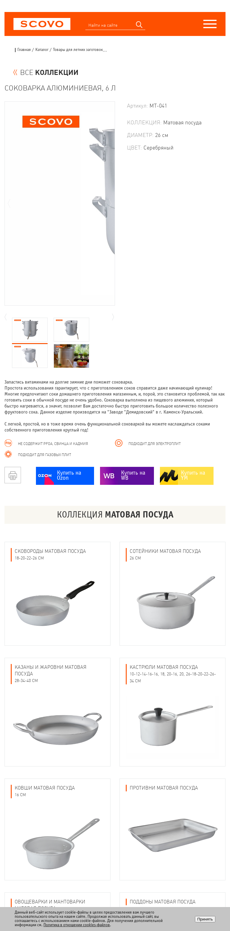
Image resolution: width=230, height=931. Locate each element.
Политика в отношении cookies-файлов (76, 925)
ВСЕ (49, 72)
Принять (205, 919)
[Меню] (210, 24)
